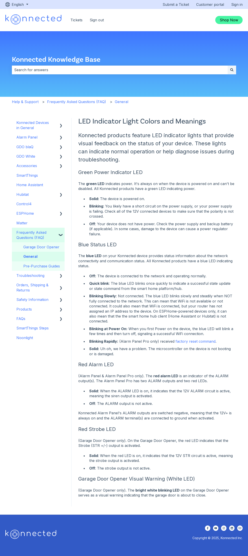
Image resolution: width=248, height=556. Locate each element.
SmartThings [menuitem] (27, 175)
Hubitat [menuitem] (22, 194)
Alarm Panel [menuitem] (26, 137)
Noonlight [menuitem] (24, 337)
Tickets (76, 20)
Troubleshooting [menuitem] (30, 275)
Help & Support (25, 101)
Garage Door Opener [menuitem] (41, 247)
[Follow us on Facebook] (207, 528)
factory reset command (195, 341)
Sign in (237, 4)
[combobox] (120, 70)
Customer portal (210, 4)
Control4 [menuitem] (24, 204)
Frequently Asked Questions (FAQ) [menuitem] (31, 235)
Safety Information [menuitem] (32, 299)
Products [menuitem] (24, 309)
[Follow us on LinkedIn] (232, 528)
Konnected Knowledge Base (56, 59)
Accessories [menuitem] (26, 165)
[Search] (232, 70)
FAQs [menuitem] (20, 318)
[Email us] (240, 528)
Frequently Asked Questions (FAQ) (76, 101)
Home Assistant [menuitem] (29, 185)
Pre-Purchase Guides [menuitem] (41, 266)
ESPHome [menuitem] (25, 213)
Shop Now (229, 20)
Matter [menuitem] (22, 223)
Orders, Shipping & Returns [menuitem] (32, 287)
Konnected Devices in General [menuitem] (32, 125)
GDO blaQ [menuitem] (24, 147)
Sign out (97, 20)
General (121, 101)
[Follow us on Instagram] (223, 528)
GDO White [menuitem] (25, 156)
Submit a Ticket (176, 4)
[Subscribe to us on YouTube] (215, 528)
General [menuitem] (30, 256)
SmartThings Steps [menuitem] (32, 328)
